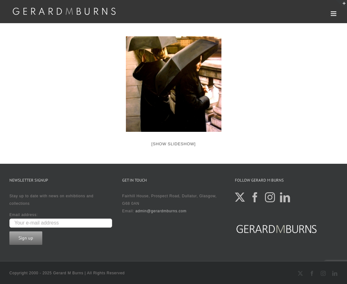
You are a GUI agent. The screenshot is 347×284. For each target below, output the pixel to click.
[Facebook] (255, 197)
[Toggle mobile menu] (334, 13)
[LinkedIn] (285, 197)
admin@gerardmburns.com (160, 211)
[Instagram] (270, 197)
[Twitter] (240, 197)
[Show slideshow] (173, 144)
